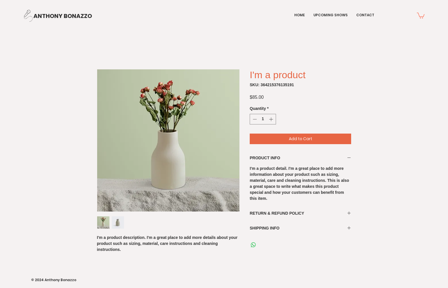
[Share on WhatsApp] (253, 244)
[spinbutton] (263, 119)
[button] (421, 15)
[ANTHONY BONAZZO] (62, 15)
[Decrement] (254, 119)
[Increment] (271, 119)
